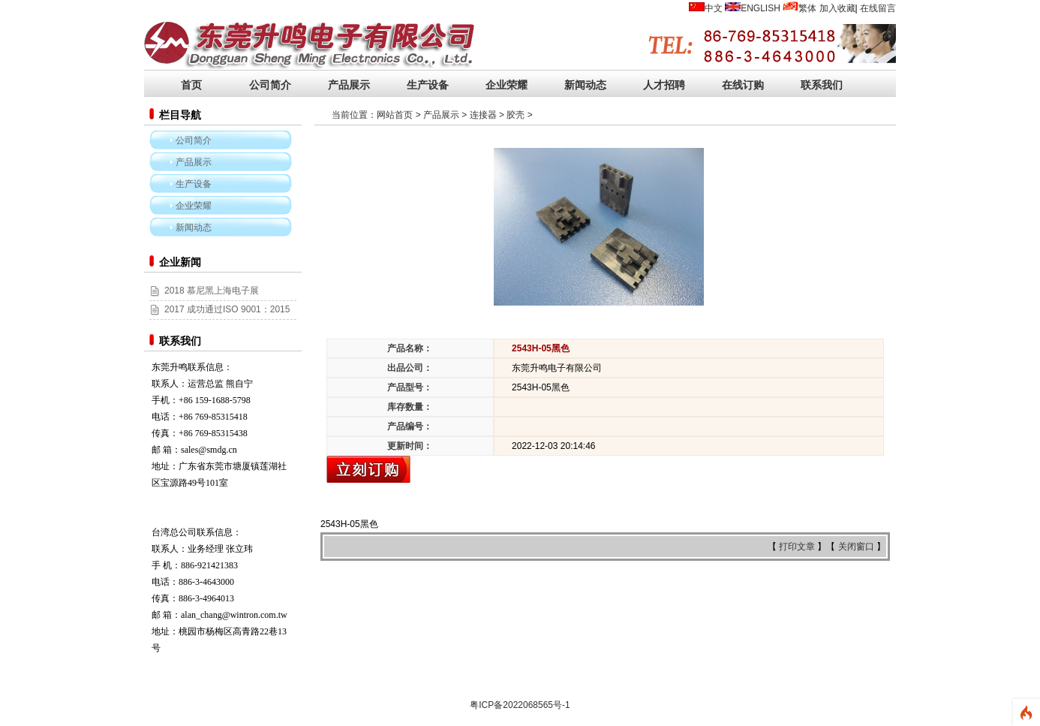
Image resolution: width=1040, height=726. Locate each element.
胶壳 (515, 115)
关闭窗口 (857, 546)
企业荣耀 (506, 85)
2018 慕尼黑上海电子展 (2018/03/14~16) (204, 298)
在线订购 (743, 85)
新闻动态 (585, 85)
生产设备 (428, 85)
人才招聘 (664, 85)
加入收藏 (837, 8)
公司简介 (270, 85)
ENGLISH (760, 8)
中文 (714, 8)
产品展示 (349, 85)
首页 (191, 85)
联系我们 (822, 85)
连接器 (483, 115)
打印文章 (798, 546)
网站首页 (395, 115)
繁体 (807, 8)
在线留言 (878, 8)
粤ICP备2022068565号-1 (520, 705)
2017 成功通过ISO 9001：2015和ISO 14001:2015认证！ (219, 317)
